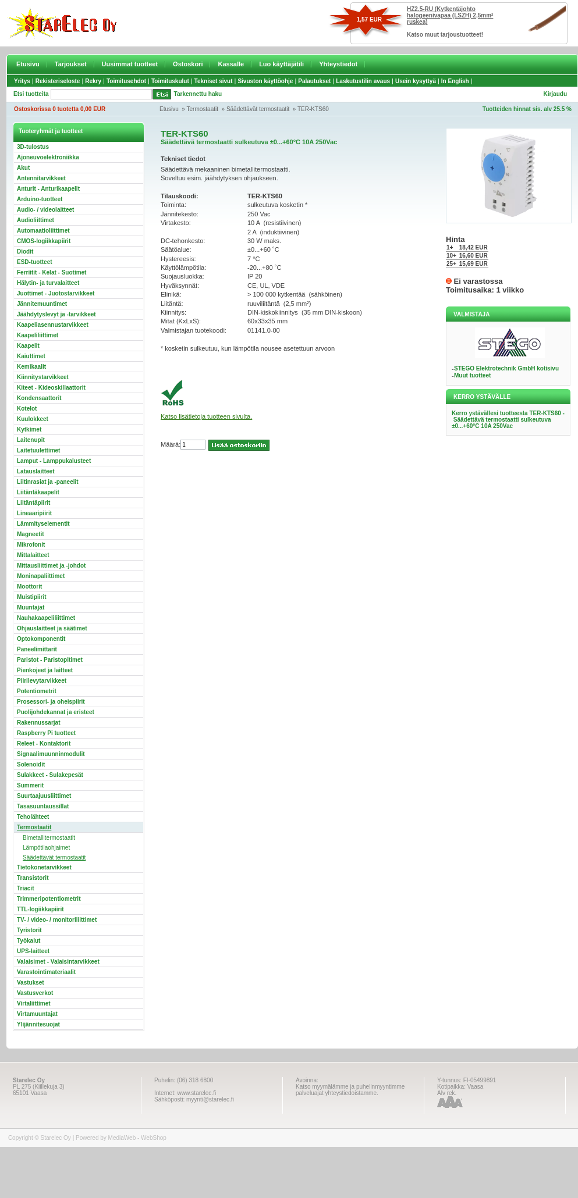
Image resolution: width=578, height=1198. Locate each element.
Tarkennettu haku (198, 94)
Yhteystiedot (338, 63)
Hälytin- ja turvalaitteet (48, 283)
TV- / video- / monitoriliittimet (57, 920)
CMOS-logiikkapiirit (43, 241)
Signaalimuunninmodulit (51, 754)
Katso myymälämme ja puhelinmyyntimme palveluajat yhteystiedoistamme (350, 1089)
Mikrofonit (31, 544)
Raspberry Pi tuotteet (46, 733)
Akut (23, 168)
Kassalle (231, 63)
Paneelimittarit (37, 649)
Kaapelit (28, 346)
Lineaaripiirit (34, 513)
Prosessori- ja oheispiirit (51, 701)
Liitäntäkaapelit (38, 492)
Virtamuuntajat (37, 1014)
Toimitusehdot (126, 81)
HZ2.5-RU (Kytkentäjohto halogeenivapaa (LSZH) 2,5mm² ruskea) (450, 15)
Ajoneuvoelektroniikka (48, 157)
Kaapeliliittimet (37, 335)
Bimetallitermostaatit (49, 838)
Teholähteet (33, 817)
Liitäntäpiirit (33, 503)
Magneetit (30, 534)
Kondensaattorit (39, 398)
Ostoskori (188, 63)
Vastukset (30, 982)
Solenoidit (31, 764)
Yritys (22, 81)
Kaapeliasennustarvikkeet (52, 325)
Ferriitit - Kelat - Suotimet (51, 272)
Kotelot (27, 408)
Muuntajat (30, 607)
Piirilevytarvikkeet (41, 681)
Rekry (93, 81)
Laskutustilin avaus (363, 81)
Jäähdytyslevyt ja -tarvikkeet (56, 314)
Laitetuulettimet (38, 450)
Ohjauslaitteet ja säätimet (52, 628)
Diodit (25, 251)
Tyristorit (29, 930)
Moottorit (29, 586)
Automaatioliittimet (43, 230)
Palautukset (314, 81)
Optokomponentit (41, 639)
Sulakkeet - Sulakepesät (50, 775)
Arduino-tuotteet (39, 199)
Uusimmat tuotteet (130, 63)
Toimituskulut (170, 81)
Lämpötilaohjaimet (46, 847)
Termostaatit (202, 109)
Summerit (30, 785)
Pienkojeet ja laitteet (45, 670)
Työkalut (28, 940)
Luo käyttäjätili (281, 63)
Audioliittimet (35, 220)
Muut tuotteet (472, 375)
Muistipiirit (32, 597)
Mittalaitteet (33, 555)
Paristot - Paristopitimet (50, 660)
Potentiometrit (36, 691)
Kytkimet (29, 429)
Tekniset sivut (213, 81)
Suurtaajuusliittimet (44, 796)
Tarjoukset (71, 63)
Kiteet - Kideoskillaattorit (51, 387)
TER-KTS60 (313, 109)
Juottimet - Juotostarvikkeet (55, 293)
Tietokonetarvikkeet (44, 867)
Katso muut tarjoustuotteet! (445, 34)
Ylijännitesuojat (38, 1024)
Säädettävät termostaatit (257, 109)
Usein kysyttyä (415, 81)
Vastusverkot (35, 993)
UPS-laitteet (33, 951)
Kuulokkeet (32, 419)
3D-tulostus (33, 147)
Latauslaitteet (35, 471)
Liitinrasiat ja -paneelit (48, 482)
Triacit (25, 888)
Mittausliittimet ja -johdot (51, 565)
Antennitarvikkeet (41, 178)
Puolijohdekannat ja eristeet (55, 712)
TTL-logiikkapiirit (40, 909)
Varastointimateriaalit (46, 972)
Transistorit (32, 878)
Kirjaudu (555, 94)
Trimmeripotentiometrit (48, 899)
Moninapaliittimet (41, 576)
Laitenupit (31, 440)
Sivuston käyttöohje (265, 81)
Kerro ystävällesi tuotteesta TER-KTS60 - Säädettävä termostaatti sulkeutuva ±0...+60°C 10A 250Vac (508, 419)
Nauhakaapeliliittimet (46, 618)
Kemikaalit (31, 366)
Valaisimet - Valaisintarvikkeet (58, 961)
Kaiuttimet (31, 356)
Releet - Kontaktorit (43, 743)
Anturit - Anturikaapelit (48, 189)
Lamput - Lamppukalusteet (54, 461)
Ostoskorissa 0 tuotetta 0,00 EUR (59, 109)
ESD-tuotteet (34, 262)
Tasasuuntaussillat (43, 806)
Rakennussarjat (38, 722)
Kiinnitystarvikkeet (43, 377)
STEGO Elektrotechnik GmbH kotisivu (506, 368)
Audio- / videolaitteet (45, 209)
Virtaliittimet (34, 1003)
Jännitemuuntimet (42, 304)
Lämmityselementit (43, 523)
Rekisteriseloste (58, 81)
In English (455, 81)
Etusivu (28, 63)
